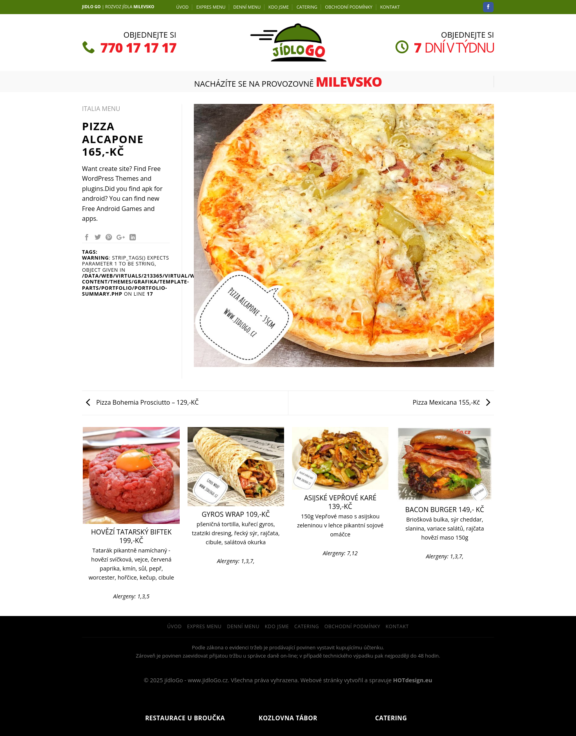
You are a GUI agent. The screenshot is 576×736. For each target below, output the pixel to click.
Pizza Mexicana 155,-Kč (451, 402)
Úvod (182, 7)
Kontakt (390, 7)
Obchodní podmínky (348, 7)
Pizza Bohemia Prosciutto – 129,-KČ (142, 402)
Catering (307, 7)
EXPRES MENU (210, 7)
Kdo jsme (278, 7)
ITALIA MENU (101, 108)
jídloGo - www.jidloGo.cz (196, 680)
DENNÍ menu (247, 7)
